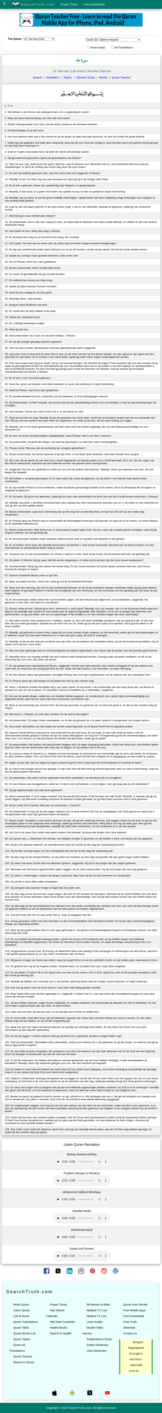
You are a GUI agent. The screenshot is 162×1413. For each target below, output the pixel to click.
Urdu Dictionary (96, 1350)
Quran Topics (21, 1339)
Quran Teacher (121, 77)
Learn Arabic (94, 1321)
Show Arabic (96, 47)
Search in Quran (23, 1362)
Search (37, 77)
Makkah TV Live (96, 1310)
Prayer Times (69, 4)
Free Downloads (94, 4)
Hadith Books (58, 1327)
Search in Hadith (60, 1333)
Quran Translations (25, 1321)
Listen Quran (21, 1310)
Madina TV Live (96, 1316)
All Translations (122, 47)
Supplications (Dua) (99, 1339)
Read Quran (21, 1304)
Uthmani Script (85, 77)
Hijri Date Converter (62, 1321)
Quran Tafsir (21, 1327)
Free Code (130, 1321)
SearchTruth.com (33, 4)
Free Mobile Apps (134, 1310)
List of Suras (21, 1316)
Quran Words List (24, 1333)
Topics (67, 77)
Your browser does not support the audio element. (82, 1162)
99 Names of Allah (98, 1304)
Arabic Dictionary (97, 1344)
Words (103, 77)
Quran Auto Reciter (135, 1304)
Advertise (129, 1327)
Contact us (130, 1333)
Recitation (52, 77)
